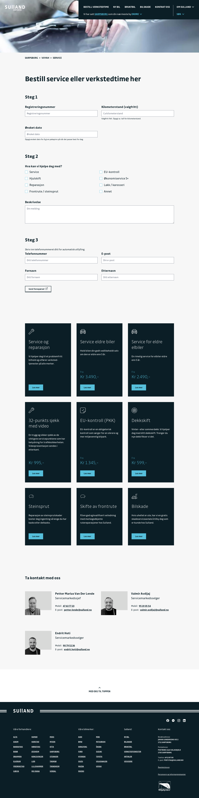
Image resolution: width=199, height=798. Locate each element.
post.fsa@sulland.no (173, 760)
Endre (137, 14)
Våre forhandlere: (22, 729)
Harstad (35, 741)
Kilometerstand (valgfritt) (119, 107)
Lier (33, 761)
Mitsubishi (100, 741)
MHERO (81, 771)
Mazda (81, 766)
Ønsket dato (33, 127)
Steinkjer (54, 756)
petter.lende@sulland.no (78, 609)
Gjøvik (16, 771)
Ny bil (116, 6)
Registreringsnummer (40, 107)
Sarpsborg (31, 57)
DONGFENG (82, 746)
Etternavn (108, 270)
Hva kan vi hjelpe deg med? (43, 166)
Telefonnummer (36, 253)
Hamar (34, 736)
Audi (80, 736)
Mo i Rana (36, 771)
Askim (15, 741)
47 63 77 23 (68, 605)
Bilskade (145, 6)
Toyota (99, 756)
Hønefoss (36, 746)
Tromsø (53, 761)
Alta (15, 736)
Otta (52, 746)
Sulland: (128, 729)
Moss (52, 736)
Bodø (15, 751)
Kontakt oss (162, 6)
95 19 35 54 (145, 605)
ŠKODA (98, 746)
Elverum (17, 761)
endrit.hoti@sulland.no (77, 649)
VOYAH (45, 57)
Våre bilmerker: (86, 729)
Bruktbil (130, 6)
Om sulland (185, 6)
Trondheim (54, 766)
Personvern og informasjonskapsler (172, 774)
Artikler (128, 756)
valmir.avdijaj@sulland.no (154, 609)
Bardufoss (18, 746)
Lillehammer (37, 766)
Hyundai (82, 756)
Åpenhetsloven (164, 767)
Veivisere (128, 761)
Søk (180, 14)
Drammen (17, 756)
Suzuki (99, 751)
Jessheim (35, 751)
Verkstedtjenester (132, 751)
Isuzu (80, 761)
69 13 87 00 (169, 757)
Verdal (53, 771)
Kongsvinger (37, 756)
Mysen (52, 741)
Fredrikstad (18, 766)
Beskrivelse (33, 202)
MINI (98, 736)
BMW (80, 741)
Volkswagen (101, 761)
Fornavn (30, 270)
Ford (80, 751)
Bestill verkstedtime (96, 6)
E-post (106, 253)
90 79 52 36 (69, 645)
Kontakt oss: (164, 729)
